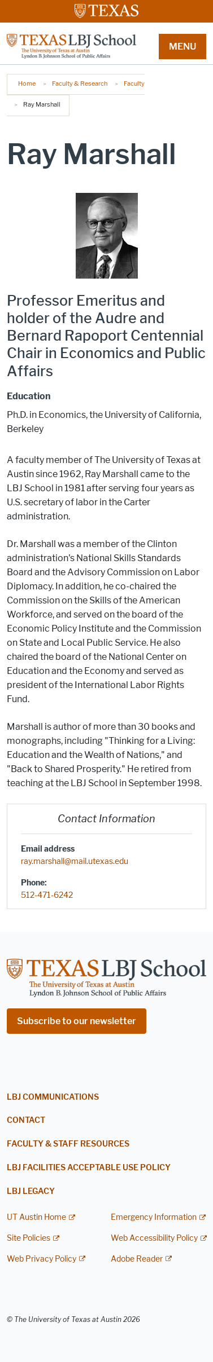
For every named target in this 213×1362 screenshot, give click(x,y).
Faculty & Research (79, 83)
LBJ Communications (53, 1097)
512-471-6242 (47, 895)
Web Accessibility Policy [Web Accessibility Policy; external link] (154, 1238)
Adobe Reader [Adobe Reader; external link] (137, 1259)
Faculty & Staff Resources (68, 1144)
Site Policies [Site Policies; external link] (28, 1238)
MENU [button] (182, 46)
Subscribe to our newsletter (76, 1021)
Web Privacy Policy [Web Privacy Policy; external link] (41, 1259)
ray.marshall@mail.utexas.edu (74, 861)
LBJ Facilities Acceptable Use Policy (89, 1168)
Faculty (134, 83)
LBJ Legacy (31, 1191)
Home (27, 83)
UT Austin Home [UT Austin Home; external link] (36, 1217)
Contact (26, 1120)
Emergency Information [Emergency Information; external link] (154, 1217)
